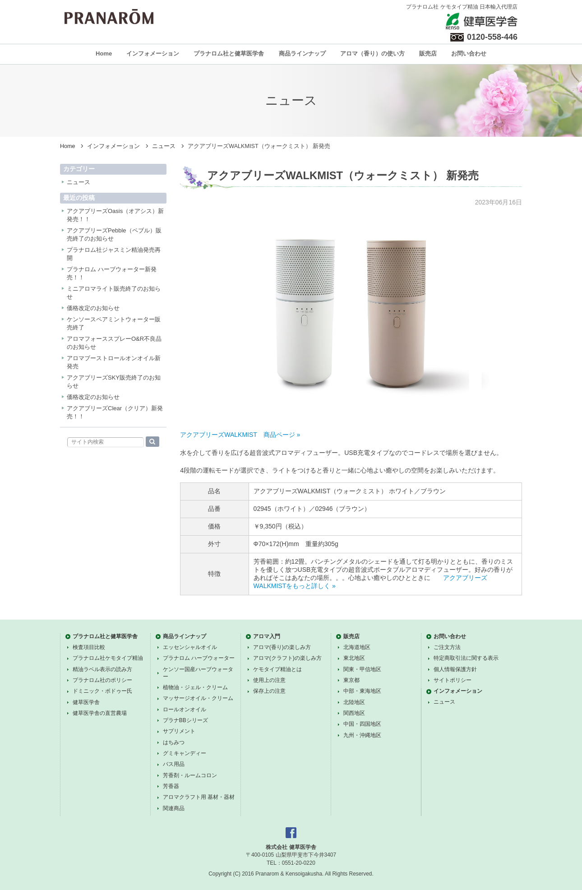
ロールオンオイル (184, 709)
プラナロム (109, 16)
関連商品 (174, 808)
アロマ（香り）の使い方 (372, 53)
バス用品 (174, 764)
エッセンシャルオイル (190, 647)
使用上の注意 (269, 680)
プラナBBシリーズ (185, 720)
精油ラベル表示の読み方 (102, 669)
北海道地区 (356, 647)
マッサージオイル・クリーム (198, 698)
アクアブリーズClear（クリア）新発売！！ (115, 412)
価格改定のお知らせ (93, 308)
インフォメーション (152, 53)
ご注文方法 (447, 647)
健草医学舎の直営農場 (100, 713)
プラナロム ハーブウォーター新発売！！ (112, 273)
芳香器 (171, 786)
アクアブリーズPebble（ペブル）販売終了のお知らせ (114, 234)
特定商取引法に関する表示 (466, 658)
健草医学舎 (86, 702)
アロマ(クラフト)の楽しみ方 (287, 658)
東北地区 (354, 658)
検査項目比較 (89, 647)
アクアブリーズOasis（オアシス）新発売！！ (115, 215)
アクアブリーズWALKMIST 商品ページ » (240, 434)
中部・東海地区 (362, 691)
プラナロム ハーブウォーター (199, 658)
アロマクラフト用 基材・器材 (199, 797)
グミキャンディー (184, 753)
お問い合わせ (468, 53)
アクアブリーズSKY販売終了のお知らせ (114, 381)
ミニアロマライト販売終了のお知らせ (114, 292)
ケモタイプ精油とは (277, 669)
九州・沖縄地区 (362, 735)
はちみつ (174, 742)
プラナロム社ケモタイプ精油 (108, 658)
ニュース (164, 146)
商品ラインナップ (302, 53)
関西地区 (354, 713)
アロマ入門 (266, 636)
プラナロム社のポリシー (102, 680)
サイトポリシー (452, 680)
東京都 (351, 680)
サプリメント (179, 731)
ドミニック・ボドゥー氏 (102, 691)
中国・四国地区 (362, 724)
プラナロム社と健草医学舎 (229, 53)
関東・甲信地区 (362, 669)
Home (104, 53)
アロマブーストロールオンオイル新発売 (114, 362)
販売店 (428, 53)
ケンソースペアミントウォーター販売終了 (114, 323)
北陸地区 (354, 702)
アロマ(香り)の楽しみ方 (282, 647)
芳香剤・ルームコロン (190, 775)
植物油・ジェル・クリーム (195, 687)
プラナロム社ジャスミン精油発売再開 (114, 253)
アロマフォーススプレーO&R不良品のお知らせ (114, 342)
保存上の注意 (269, 691)
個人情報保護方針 (455, 669)
